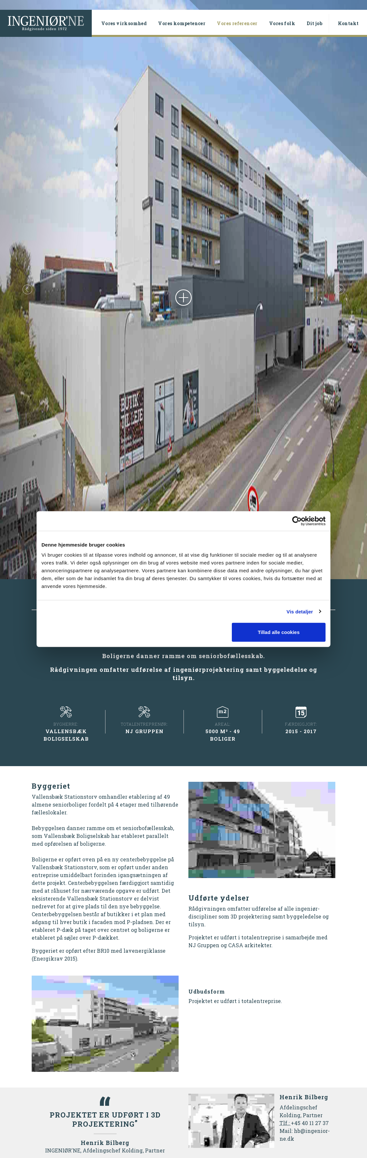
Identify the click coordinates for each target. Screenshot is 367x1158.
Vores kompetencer (181, 23)
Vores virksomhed (124, 23)
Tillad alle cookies (278, 632)
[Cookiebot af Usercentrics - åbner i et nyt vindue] (297, 521)
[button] (27, 289)
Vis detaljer (300, 611)
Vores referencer (240, 23)
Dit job (314, 23)
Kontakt (348, 23)
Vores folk (282, 23)
